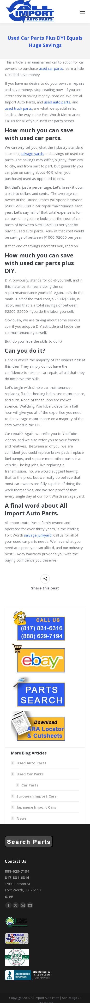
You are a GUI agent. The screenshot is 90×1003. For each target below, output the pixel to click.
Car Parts (29, 785)
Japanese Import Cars (36, 807)
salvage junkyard (38, 535)
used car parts (51, 68)
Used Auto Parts (31, 762)
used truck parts (18, 108)
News (22, 818)
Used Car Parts (28, 774)
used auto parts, (57, 102)
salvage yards (32, 153)
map (9, 896)
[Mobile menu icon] (82, 11)
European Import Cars (37, 796)
